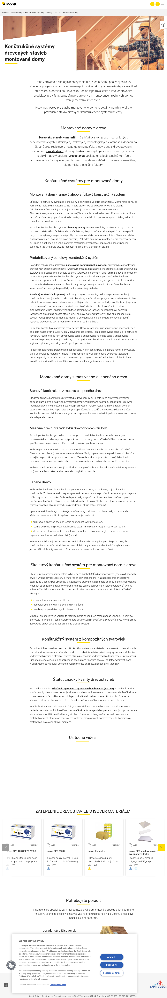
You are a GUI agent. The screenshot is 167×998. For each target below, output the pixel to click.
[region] (74, 963)
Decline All (111, 965)
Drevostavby (16, 12)
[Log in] (157, 4)
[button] (163, 4)
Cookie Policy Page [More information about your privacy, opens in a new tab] (58, 985)
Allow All (111, 957)
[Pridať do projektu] (10, 845)
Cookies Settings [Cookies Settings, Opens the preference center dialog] (112, 973)
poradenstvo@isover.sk (59, 930)
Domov (5, 12)
